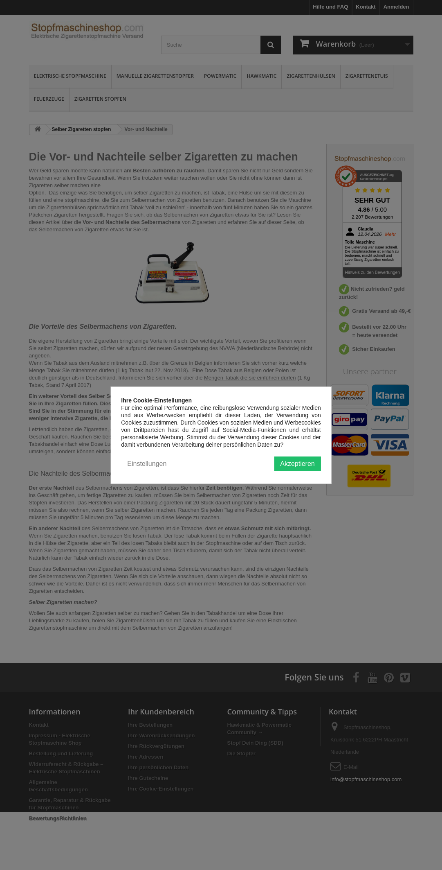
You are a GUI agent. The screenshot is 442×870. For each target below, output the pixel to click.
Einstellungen (146, 463)
